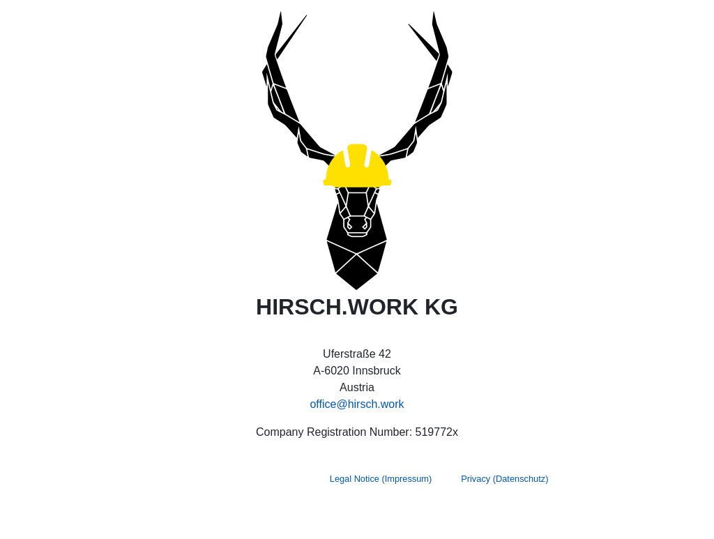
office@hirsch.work (357, 404)
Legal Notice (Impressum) (381, 478)
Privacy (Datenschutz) (504, 478)
